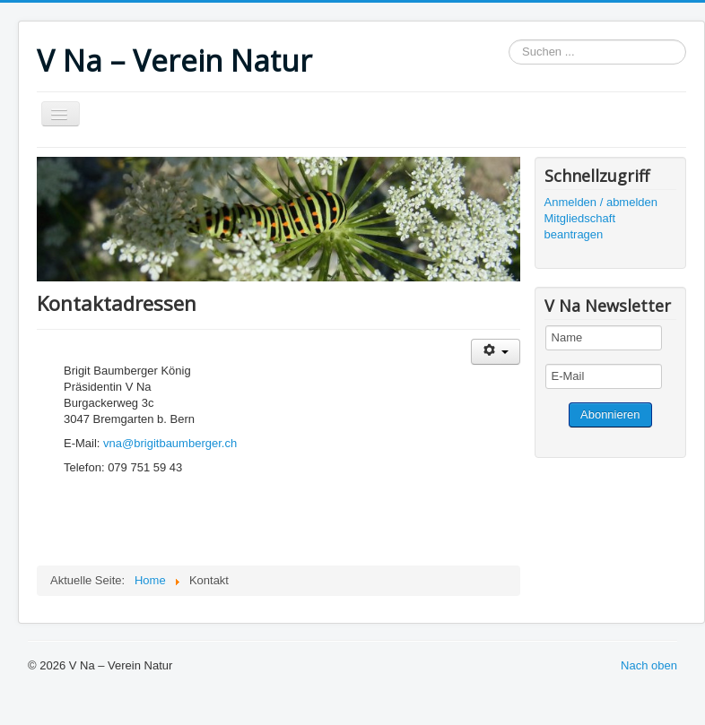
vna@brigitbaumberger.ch (170, 443)
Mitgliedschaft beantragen (579, 226)
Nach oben (649, 665)
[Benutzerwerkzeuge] (495, 352)
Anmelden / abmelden (600, 202)
